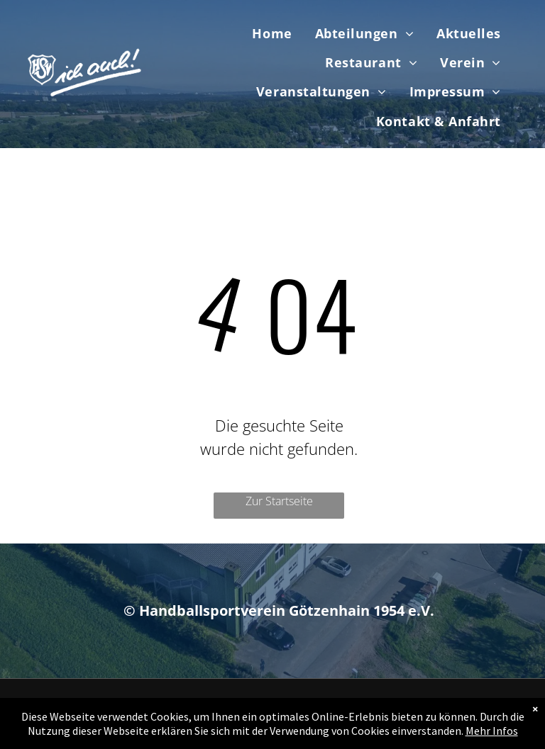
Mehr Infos (492, 730)
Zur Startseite (279, 501)
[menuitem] (272, 33)
